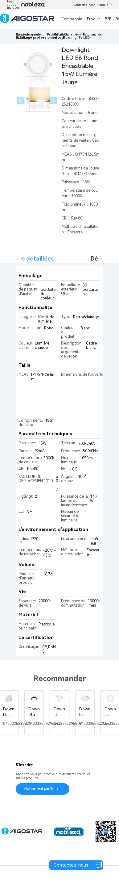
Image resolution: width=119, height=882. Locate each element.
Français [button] (104, 4)
